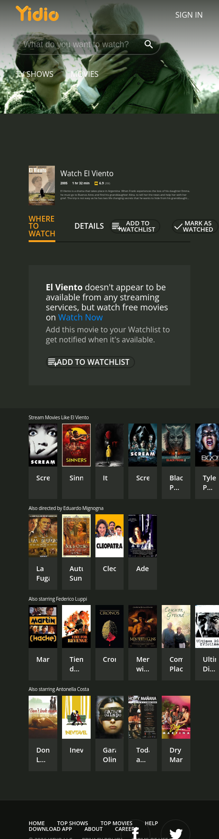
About (93, 828)
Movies (85, 74)
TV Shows (34, 74)
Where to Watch (42, 226)
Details (89, 226)
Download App (50, 828)
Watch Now (80, 317)
